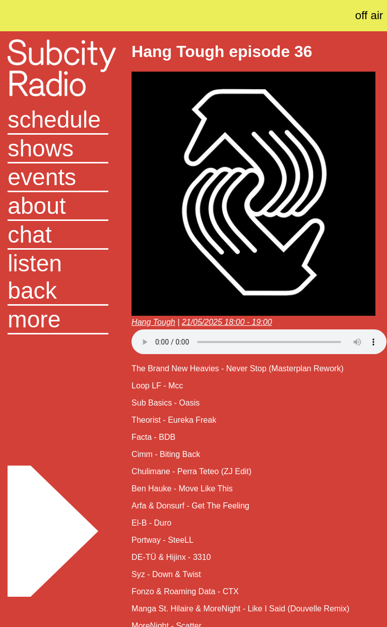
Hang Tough (153, 322)
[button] (58, 320)
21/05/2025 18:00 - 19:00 (227, 322)
